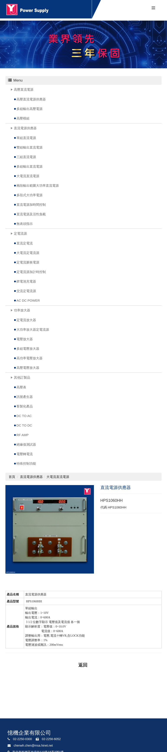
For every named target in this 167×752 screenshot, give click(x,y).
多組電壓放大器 (27, 348)
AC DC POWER (28, 300)
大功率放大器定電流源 (32, 329)
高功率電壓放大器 (29, 358)
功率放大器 (22, 310)
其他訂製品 (22, 377)
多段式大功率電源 (29, 195)
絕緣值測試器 (26, 444)
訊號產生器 (24, 397)
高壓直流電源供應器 (31, 99)
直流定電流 (24, 243)
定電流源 (20, 233)
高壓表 (21, 387)
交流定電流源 (26, 291)
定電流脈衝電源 (27, 262)
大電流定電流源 (27, 253)
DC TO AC (24, 416)
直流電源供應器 (25, 128)
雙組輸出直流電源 (29, 147)
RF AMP (22, 435)
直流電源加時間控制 (31, 204)
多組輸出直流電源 (29, 166)
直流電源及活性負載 (31, 214)
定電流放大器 (26, 320)
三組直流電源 (26, 157)
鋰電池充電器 (26, 281)
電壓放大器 (24, 339)
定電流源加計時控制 (31, 272)
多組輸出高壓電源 (29, 109)
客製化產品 (24, 406)
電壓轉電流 (24, 454)
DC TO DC (24, 425)
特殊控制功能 (26, 463)
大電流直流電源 (27, 176)
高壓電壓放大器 (27, 367)
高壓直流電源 (23, 89)
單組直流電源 (26, 138)
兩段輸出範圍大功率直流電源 (37, 185)
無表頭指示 (24, 224)
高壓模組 (22, 118)
